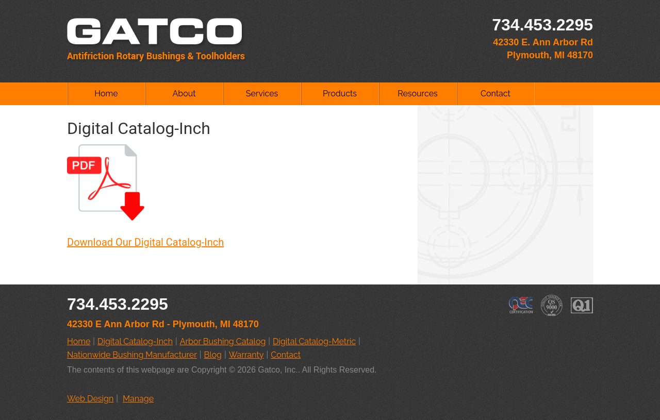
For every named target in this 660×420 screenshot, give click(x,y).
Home (106, 93)
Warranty (246, 355)
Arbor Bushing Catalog (223, 341)
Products (340, 93)
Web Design (90, 399)
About (183, 93)
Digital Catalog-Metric (314, 341)
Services (262, 93)
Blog (213, 355)
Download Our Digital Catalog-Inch (145, 242)
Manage (138, 399)
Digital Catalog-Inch (135, 341)
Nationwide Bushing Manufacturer (132, 355)
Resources (418, 93)
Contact (495, 93)
